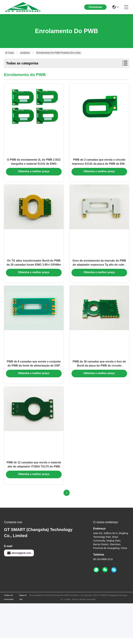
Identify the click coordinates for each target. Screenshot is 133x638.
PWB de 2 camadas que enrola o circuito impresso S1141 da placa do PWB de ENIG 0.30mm (99, 171)
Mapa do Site (23, 632)
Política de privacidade (9, 632)
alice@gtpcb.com (19, 587)
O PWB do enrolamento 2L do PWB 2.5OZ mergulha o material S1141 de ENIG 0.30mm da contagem (33, 171)
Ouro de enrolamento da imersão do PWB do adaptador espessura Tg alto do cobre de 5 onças (99, 280)
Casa (9, 52)
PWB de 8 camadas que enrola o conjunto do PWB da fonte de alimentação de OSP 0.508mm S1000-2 (34, 390)
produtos (25, 52)
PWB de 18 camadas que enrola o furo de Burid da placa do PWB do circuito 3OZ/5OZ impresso (99, 390)
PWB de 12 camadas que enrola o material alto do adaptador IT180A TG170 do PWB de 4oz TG (34, 499)
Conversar (95, 7)
